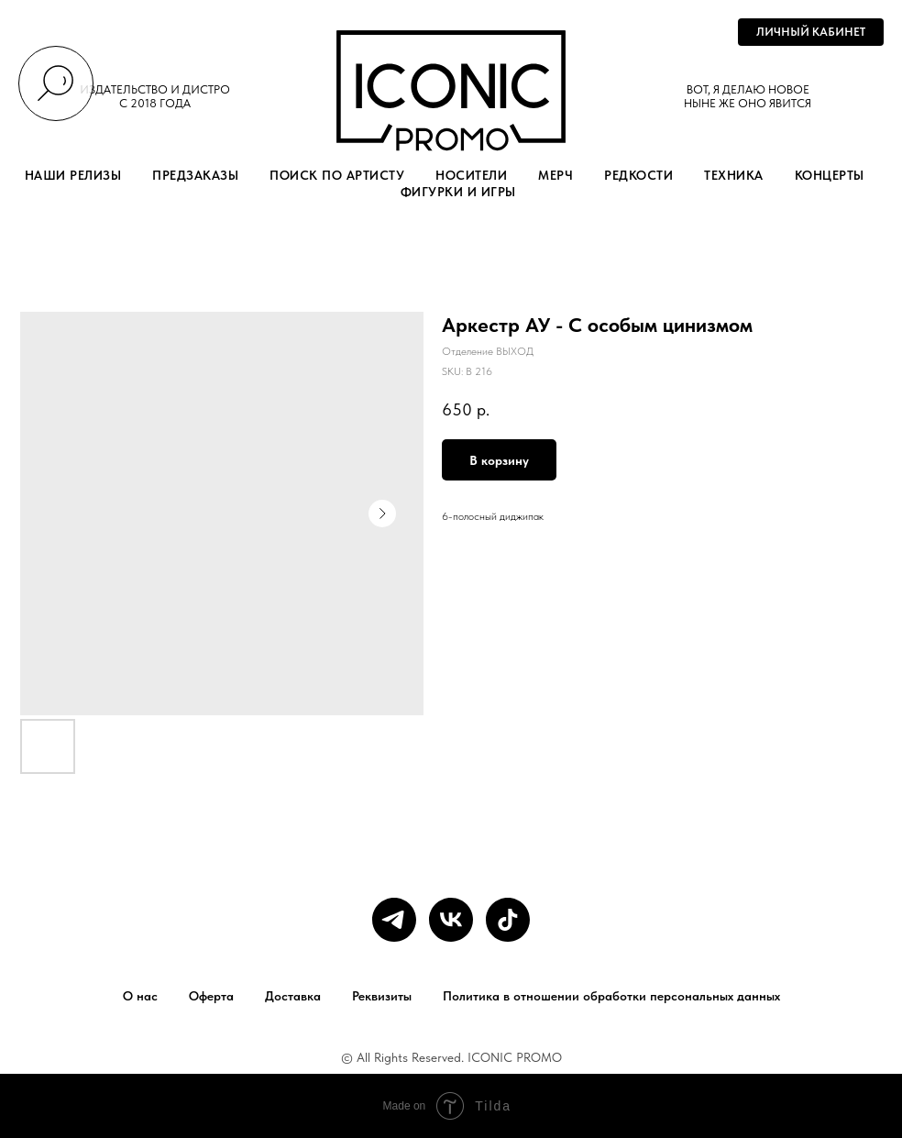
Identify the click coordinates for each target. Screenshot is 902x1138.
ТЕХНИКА (734, 175)
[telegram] (394, 920)
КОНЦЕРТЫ (829, 175)
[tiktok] (508, 920)
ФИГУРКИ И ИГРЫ (458, 191)
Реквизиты (382, 996)
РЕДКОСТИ (638, 175)
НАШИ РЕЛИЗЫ (73, 175)
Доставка (293, 996)
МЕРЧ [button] (555, 175)
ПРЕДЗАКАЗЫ (195, 175)
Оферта (211, 996)
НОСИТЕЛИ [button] (471, 175)
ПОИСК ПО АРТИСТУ (337, 175)
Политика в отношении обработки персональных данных (611, 996)
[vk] (451, 920)
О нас (140, 996)
